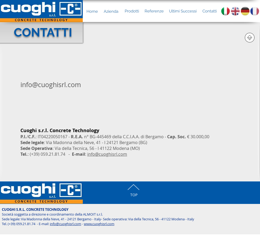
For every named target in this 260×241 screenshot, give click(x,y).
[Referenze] (154, 11)
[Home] (92, 11)
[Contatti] (209, 11)
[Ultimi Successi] (183, 11)
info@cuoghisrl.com (107, 154)
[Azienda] (111, 11)
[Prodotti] (131, 11)
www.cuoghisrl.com (99, 223)
